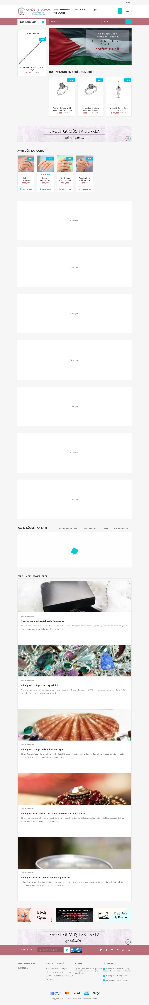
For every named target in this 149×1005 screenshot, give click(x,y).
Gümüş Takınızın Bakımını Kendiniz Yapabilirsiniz (46, 877)
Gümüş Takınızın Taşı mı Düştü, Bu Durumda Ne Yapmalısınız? (53, 813)
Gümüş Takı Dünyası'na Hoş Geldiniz (40, 685)
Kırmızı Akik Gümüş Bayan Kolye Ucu (119, 109)
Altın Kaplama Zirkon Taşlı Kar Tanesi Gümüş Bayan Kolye (65, 181)
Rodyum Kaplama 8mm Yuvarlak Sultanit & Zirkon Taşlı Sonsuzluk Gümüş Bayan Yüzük (90, 111)
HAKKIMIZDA (22, 968)
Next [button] (129, 72)
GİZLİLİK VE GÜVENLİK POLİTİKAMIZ (60, 972)
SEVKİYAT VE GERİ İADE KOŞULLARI (59, 976)
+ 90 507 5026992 (122, 980)
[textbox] (75, 21)
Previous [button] (125, 72)
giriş (96, 971)
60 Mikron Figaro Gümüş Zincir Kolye (31, 68)
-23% (42, 40)
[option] (62, 98)
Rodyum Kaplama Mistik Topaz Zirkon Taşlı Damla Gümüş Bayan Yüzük (62, 110)
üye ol (76, 971)
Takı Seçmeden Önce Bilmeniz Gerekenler (42, 621)
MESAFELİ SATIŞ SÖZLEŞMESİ (57, 969)
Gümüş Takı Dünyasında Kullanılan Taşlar (42, 749)
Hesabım (128, 2)
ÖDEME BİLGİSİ (52, 979)
